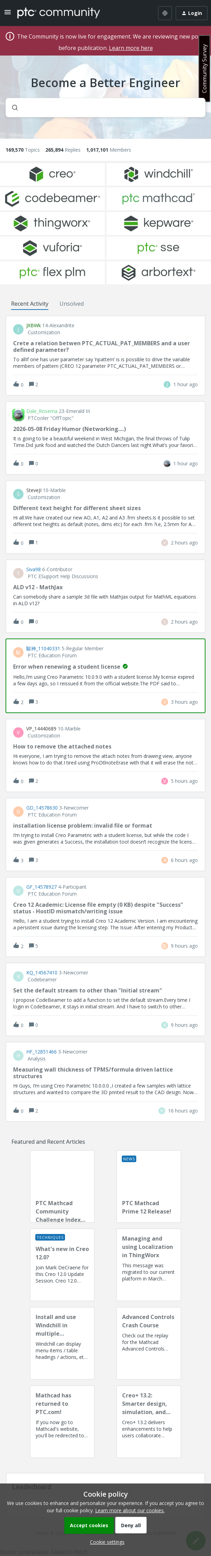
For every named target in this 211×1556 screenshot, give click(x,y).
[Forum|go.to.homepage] (58, 13)
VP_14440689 (41, 728)
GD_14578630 (42, 807)
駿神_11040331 (43, 648)
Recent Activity (29, 303)
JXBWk (33, 325)
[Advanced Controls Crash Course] (148, 1343)
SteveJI (34, 490)
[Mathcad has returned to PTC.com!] (62, 1421)
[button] (105, 1542)
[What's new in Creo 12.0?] (62, 1264)
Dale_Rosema (41, 411)
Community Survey (204, 68)
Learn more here (131, 48)
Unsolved (71, 303)
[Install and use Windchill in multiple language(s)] (62, 1343)
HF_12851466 (41, 1051)
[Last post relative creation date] (185, 384)
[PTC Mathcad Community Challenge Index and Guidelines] (62, 1186)
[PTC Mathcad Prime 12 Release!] (148, 1186)
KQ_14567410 (41, 972)
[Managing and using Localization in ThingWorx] (148, 1264)
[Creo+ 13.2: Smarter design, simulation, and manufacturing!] (148, 1421)
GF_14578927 (41, 887)
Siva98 (33, 569)
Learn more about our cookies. (130, 1510)
